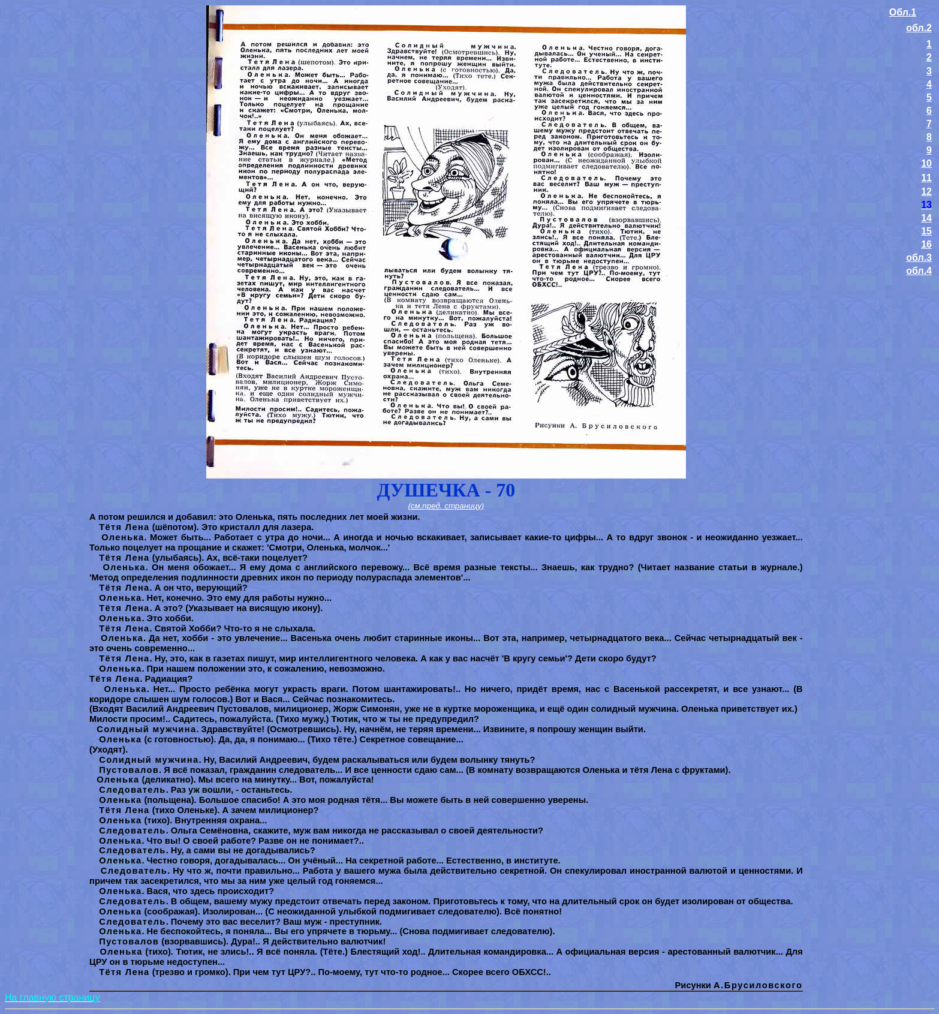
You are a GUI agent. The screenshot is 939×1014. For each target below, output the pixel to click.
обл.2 (919, 28)
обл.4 (919, 271)
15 (926, 231)
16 (926, 244)
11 (926, 178)
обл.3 (919, 257)
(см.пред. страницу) (446, 505)
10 (926, 163)
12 (926, 191)
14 (926, 218)
